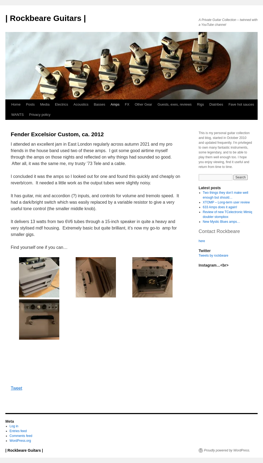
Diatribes (216, 104)
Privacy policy (39, 115)
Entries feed (18, 431)
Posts (30, 104)
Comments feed (21, 436)
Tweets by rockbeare (213, 255)
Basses (99, 104)
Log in (14, 426)
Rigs (200, 104)
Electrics (61, 104)
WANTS (17, 115)
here (202, 241)
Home (16, 104)
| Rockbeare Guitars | (45, 18)
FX (127, 104)
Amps (115, 104)
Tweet (16, 388)
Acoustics (81, 104)
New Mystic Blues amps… (221, 222)
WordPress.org (20, 441)
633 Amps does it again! (220, 207)
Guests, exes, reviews (175, 104)
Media (44, 104)
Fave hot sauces (241, 104)
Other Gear (143, 104)
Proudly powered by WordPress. (227, 450)
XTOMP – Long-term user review (226, 202)
